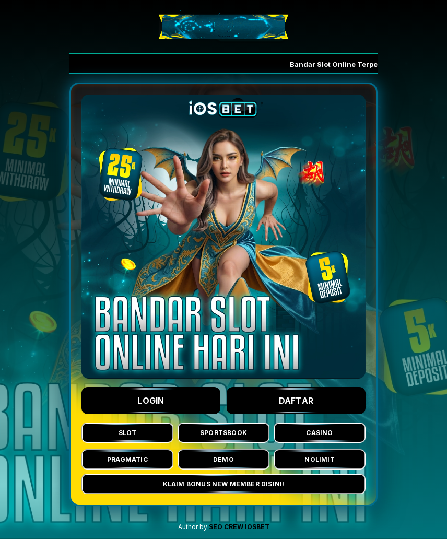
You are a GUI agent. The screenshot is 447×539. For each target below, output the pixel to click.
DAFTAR (296, 400)
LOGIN (150, 400)
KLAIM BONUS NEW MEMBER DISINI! (224, 484)
